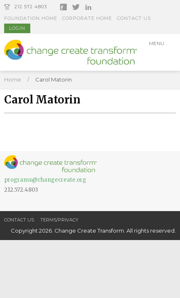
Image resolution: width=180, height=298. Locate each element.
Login (17, 28)
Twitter (76, 7)
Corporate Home (87, 18)
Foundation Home (30, 18)
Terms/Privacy (59, 220)
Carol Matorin (53, 79)
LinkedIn (88, 7)
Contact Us (134, 18)
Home (12, 79)
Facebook (63, 7)
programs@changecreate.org (45, 179)
